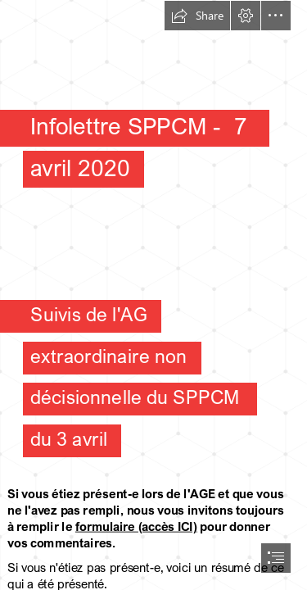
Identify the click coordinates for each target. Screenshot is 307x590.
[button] (197, 15)
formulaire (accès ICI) (136, 526)
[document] (153, 295)
